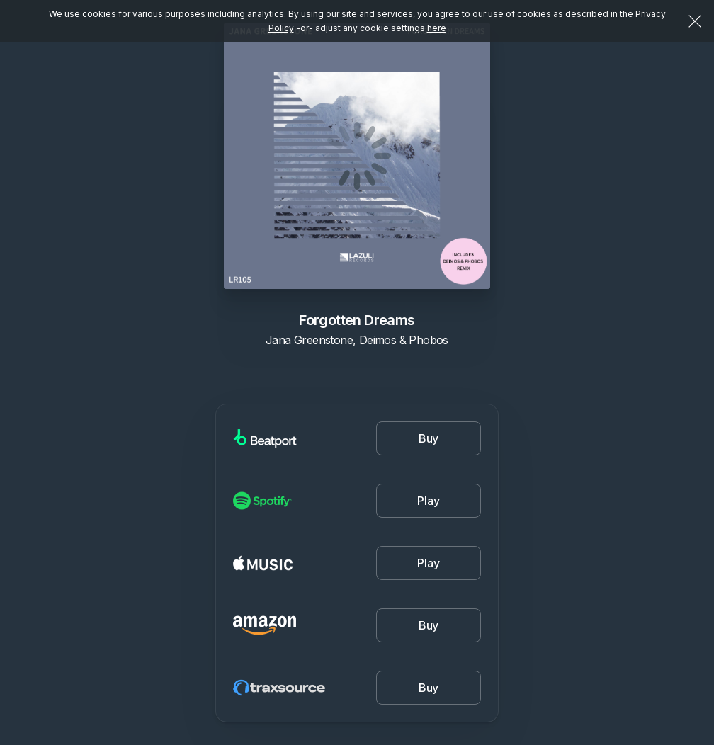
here (436, 28)
